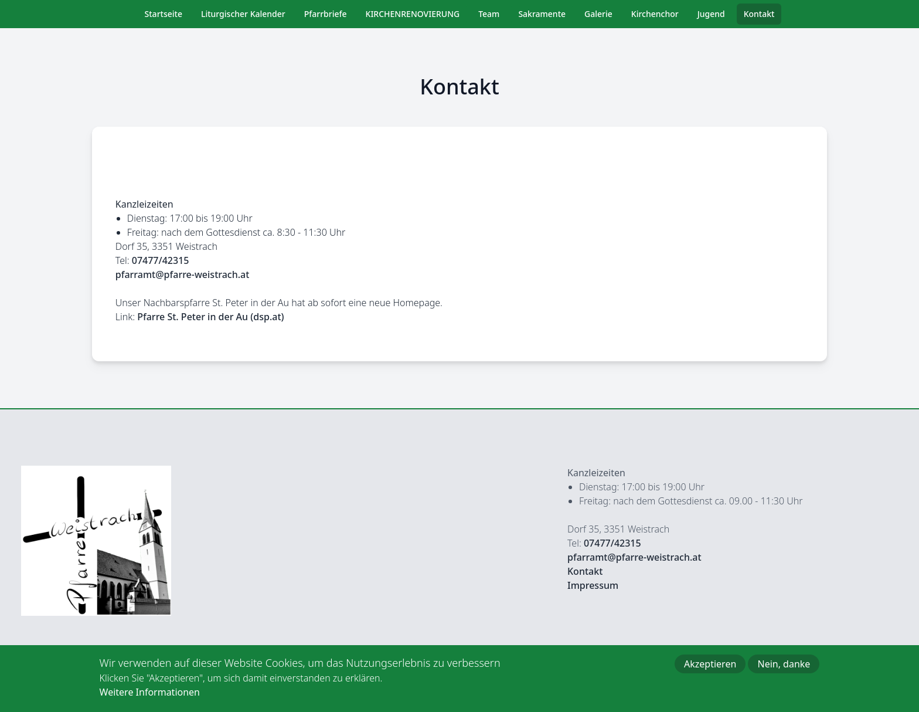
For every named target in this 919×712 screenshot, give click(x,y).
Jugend (711, 13)
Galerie (598, 13)
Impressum (592, 585)
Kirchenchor (655, 13)
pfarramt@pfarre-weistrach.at (182, 274)
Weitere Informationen (150, 697)
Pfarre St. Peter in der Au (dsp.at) (210, 316)
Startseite (163, 13)
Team (488, 13)
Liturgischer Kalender (243, 13)
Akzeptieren (710, 669)
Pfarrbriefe (325, 13)
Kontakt (759, 13)
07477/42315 (160, 260)
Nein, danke (783, 669)
